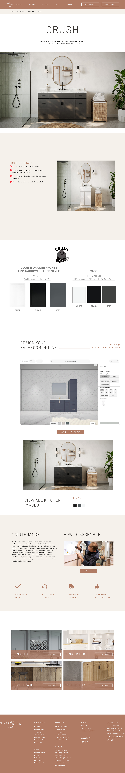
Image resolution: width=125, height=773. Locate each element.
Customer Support (62, 737)
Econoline (38, 742)
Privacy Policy (86, 728)
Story (57, 4)
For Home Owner (61, 726)
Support (45, 4)
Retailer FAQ (60, 765)
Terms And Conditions (89, 731)
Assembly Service (61, 753)
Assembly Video (61, 755)
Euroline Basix (39, 737)
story (84, 741)
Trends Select (39, 732)
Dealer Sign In (110, 4)
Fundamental (39, 730)
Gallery (32, 4)
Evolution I (38, 758)
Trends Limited (40, 735)
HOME (12, 11)
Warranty (84, 726)
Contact (70, 4)
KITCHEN (23, 426)
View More (52, 654)
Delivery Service (61, 750)
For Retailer (59, 747)
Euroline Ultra (39, 740)
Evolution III (39, 763)
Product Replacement (63, 758)
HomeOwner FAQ (61, 740)
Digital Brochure (61, 735)
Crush (39, 11)
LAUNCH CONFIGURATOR (70, 432)
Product (19, 4)
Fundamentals (39, 753)
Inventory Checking (62, 760)
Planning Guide (61, 730)
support (60, 722)
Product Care (60, 732)
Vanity (31, 11)
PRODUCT (21, 11)
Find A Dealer (90, 4)
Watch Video (88, 571)
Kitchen (37, 726)
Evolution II (38, 760)
